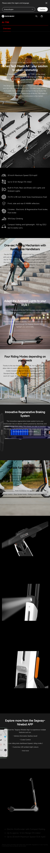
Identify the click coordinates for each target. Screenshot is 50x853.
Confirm (42, 9)
